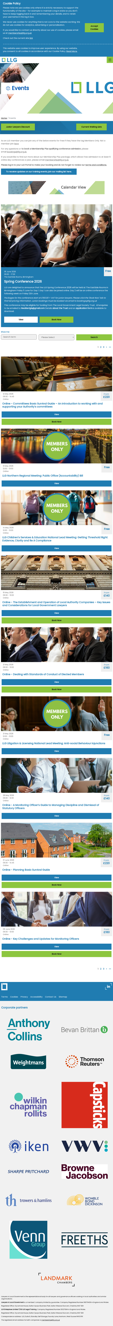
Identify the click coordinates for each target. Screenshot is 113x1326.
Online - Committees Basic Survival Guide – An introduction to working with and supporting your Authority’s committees (52, 405)
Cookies (14, 996)
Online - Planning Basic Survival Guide (26, 870)
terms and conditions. (96, 164)
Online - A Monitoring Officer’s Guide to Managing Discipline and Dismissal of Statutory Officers (50, 806)
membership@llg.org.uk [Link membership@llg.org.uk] (50, 1320)
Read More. (71, 51)
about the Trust (60, 308)
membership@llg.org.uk (20, 33)
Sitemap (63, 996)
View (21, 319)
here (16, 143)
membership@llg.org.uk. (57, 159)
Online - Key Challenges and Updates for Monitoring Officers (40, 939)
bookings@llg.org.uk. (17, 151)
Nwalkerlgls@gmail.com (33, 308)
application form (84, 308)
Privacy (24, 996)
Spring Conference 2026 (23, 281)
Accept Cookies (94, 28)
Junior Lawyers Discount (18, 126)
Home (4, 118)
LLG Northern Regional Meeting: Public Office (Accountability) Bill (42, 475)
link (31, 38)
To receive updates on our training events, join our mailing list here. (39, 171)
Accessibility (36, 996)
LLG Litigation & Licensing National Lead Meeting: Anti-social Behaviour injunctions (53, 743)
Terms (4, 996)
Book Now (56, 319)
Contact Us (50, 996)
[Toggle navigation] (110, 60)
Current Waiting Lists (91, 126)
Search (94, 337)
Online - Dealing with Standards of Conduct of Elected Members (43, 674)
